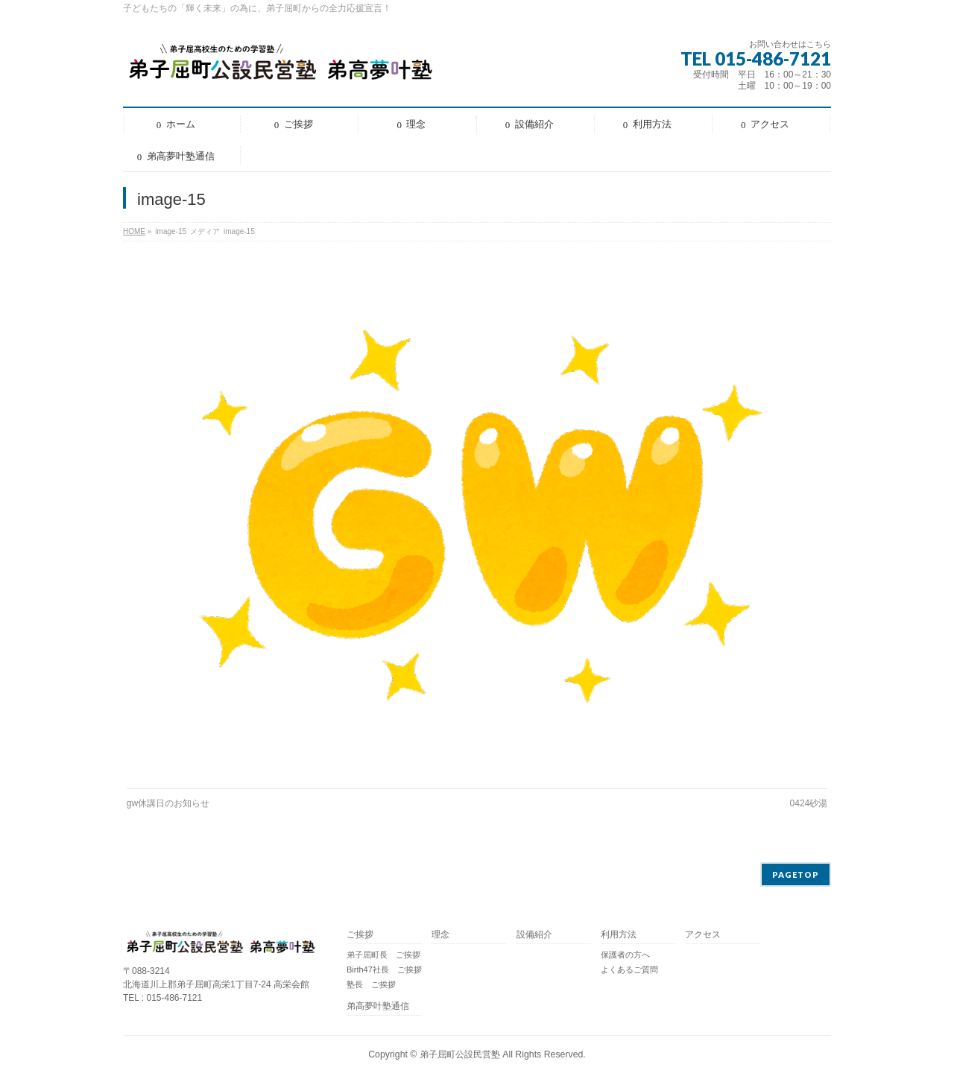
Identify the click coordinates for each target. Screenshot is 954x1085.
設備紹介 (534, 935)
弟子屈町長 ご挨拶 (383, 954)
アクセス (703, 935)
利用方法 (618, 935)
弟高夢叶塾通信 (378, 1006)
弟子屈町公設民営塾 (460, 1054)
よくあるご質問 (629, 969)
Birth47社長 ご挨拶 (384, 969)
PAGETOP (795, 874)
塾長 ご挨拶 (371, 984)
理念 (440, 935)
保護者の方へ (625, 954)
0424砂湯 (809, 803)
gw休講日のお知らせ (168, 803)
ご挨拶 (360, 935)
